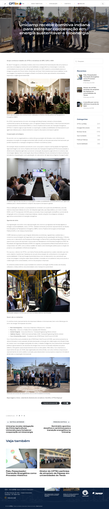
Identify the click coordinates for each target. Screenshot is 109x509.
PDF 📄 (66, 403)
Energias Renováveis (83, 128)
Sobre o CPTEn (19, 3)
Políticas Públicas (82, 140)
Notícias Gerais (81, 132)
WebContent (39, 506)
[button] (103, 4)
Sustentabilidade (82, 144)
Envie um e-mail (12, 498)
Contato (66, 4)
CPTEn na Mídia (82, 124)
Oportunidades (82, 136)
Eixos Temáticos (35, 4)
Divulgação (51, 4)
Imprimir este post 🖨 (50, 403)
